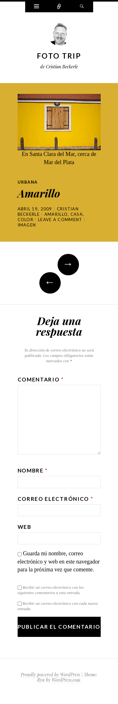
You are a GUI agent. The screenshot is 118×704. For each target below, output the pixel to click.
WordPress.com (66, 680)
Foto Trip (59, 55)
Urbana (28, 182)
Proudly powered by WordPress (50, 675)
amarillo (56, 214)
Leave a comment (60, 219)
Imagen (27, 224)
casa (76, 214)
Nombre (33, 470)
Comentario (41, 379)
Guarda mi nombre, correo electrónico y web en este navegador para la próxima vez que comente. (59, 561)
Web (24, 527)
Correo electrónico (55, 498)
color (26, 219)
